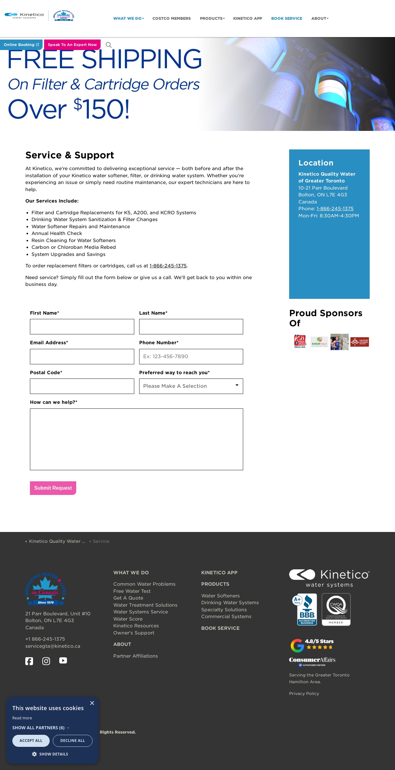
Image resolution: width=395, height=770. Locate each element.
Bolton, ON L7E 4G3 (49, 620)
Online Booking (21, 44)
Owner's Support (133, 633)
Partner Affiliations (135, 656)
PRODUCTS (215, 584)
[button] (52, 727)
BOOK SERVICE (220, 628)
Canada (34, 627)
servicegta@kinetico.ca (52, 646)
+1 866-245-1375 (45, 639)
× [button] (91, 703)
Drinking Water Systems (230, 602)
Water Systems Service (140, 612)
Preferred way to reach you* (174, 372)
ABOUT (122, 644)
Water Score (128, 619)
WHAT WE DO (131, 572)
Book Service (286, 18)
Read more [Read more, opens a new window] (22, 718)
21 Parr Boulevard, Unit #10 (57, 614)
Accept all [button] (31, 740)
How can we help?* (53, 402)
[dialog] (52, 730)
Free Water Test (132, 591)
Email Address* (49, 342)
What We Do (127, 18)
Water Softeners (220, 596)
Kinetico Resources (136, 626)
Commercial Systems (226, 616)
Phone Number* (159, 342)
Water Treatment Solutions (145, 605)
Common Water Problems (144, 584)
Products (211, 18)
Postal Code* (46, 372)
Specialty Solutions (224, 610)
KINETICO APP (219, 572)
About (318, 18)
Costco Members (171, 18)
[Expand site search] (108, 44)
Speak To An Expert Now (72, 44)
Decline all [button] (72, 740)
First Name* (44, 313)
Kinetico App (247, 18)
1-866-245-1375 (168, 266)
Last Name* (153, 313)
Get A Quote (128, 598)
